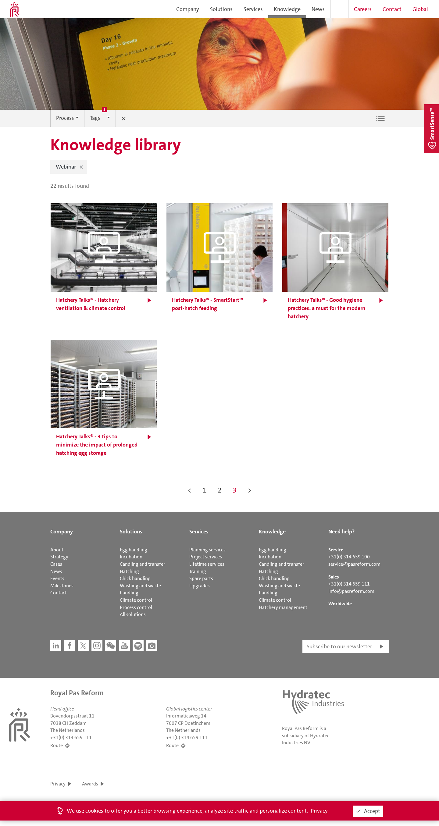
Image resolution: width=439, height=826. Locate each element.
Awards (90, 784)
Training (197, 571)
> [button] (250, 490)
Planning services (207, 550)
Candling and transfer (142, 564)
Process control (136, 607)
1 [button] (205, 490)
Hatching (129, 571)
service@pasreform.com (354, 564)
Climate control (136, 600)
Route (56, 745)
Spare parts (201, 578)
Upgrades (199, 585)
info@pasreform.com (351, 591)
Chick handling (135, 578)
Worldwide (340, 603)
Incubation (131, 557)
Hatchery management (283, 607)
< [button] (190, 490)
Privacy (58, 784)
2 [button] (220, 490)
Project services (205, 557)
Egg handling (133, 550)
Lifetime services (206, 564)
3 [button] (235, 490)
